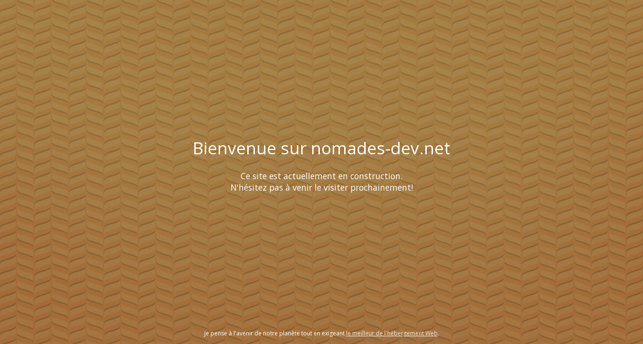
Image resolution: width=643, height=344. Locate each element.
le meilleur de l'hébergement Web (392, 333)
